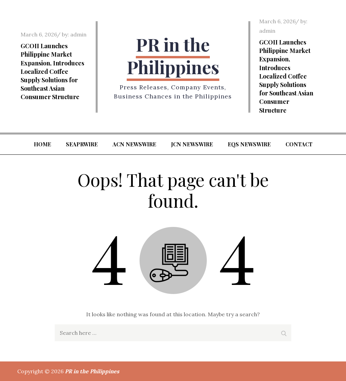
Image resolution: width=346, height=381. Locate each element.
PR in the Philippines (173, 56)
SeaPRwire (82, 144)
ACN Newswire (134, 144)
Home (42, 144)
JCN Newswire (192, 144)
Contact (299, 144)
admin (78, 34)
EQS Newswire (249, 144)
